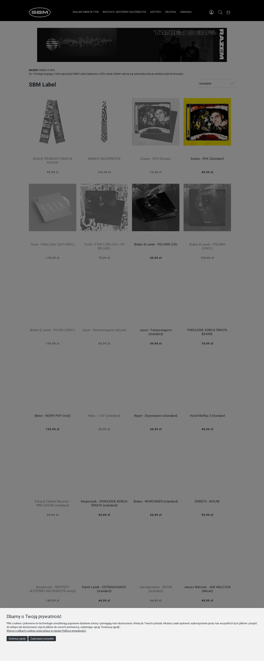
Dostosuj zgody (17, 638)
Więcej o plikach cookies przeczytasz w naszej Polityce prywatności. (46, 630)
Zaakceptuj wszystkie (42, 638)
